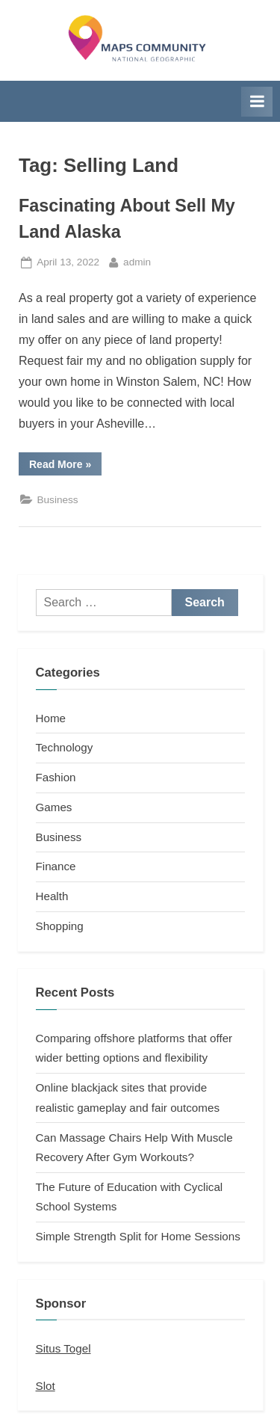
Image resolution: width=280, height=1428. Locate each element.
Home (51, 718)
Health (52, 896)
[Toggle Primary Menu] (257, 102)
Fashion (56, 777)
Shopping (60, 926)
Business (57, 499)
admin (137, 260)
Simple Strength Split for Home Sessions (138, 1236)
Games (54, 807)
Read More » (65, 467)
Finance (56, 866)
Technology (64, 747)
